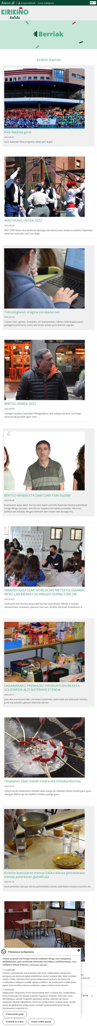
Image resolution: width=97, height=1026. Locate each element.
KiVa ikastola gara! (18, 132)
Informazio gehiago (38, 969)
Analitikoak (10, 974)
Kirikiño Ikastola (14, 9)
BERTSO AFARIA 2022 (20, 403)
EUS (91, 3)
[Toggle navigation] (93, 12)
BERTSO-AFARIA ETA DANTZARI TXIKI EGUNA (37, 495)
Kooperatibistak (28, 3)
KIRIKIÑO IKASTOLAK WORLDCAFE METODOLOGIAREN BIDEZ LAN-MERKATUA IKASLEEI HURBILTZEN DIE (44, 592)
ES (95, 3)
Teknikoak (9, 994)
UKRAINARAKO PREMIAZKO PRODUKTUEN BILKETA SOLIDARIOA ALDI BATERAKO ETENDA (42, 687)
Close (78, 955)
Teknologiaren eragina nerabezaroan (32, 312)
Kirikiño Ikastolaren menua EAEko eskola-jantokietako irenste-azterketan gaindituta (44, 875)
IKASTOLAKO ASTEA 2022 (23, 220)
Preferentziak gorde (15, 1019)
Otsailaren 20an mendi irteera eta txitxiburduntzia (42, 781)
